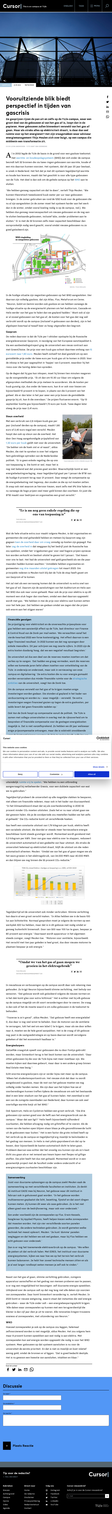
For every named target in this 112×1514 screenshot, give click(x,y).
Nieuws (6, 1490)
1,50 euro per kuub (16, 443)
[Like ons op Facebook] (52, 1494)
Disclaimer (29, 1497)
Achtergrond (8, 1494)
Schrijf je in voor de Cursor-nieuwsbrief (84, 1490)
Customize (56, 774)
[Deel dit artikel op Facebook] (107, 97)
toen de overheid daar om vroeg (32, 542)
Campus (6, 1497)
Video (5, 1504)
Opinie (6, 1501)
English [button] (68, 6)
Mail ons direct (11, 1477)
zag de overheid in (22, 546)
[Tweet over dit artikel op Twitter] (107, 102)
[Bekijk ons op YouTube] (52, 1504)
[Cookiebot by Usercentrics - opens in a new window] (98, 738)
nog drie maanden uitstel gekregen (39, 568)
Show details (98, 767)
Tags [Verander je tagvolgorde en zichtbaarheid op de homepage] (81, 6)
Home (27, 1490)
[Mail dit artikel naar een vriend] (107, 112)
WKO (77, 179)
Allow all (92, 774)
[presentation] (22, 1433)
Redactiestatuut (31, 1504)
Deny (20, 774)
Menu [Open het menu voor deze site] (95, 6)
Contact (27, 1508)
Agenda (6, 1508)
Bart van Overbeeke (39, 146)
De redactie (29, 1494)
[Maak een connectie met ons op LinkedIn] (52, 1501)
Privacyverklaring (32, 1501)
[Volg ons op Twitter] (51, 1497)
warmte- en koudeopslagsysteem (35, 158)
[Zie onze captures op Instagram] (53, 1490)
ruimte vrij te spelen (30, 782)
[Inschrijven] (107, 1496)
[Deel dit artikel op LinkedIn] (107, 107)
